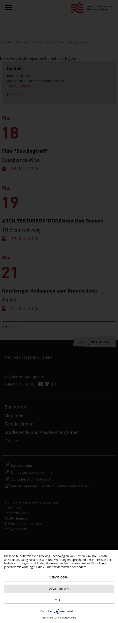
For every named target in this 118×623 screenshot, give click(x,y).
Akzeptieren (59, 588)
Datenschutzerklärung (65, 617)
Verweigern (59, 577)
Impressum (47, 617)
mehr (59, 600)
